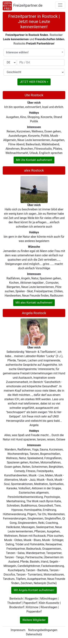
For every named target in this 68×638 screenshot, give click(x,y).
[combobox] (34, 52)
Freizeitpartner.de (27, 5)
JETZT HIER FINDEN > (34, 82)
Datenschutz (34, 634)
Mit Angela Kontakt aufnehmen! (34, 590)
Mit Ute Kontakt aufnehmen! (34, 160)
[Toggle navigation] (60, 5)
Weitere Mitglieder (34, 620)
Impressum (18, 630)
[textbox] (34, 52)
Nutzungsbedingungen (42, 630)
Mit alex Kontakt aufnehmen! (34, 302)
